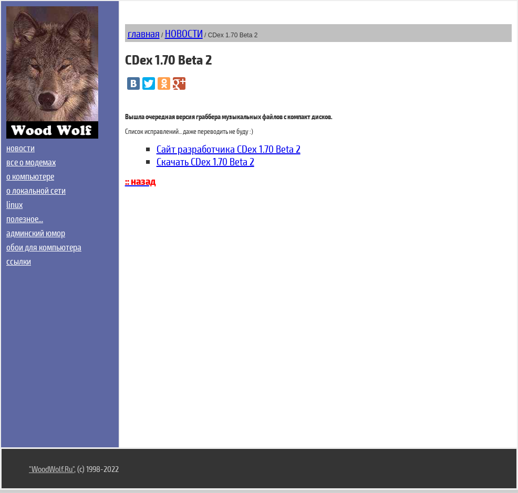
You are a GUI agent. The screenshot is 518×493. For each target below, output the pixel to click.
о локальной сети (36, 190)
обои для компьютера (43, 247)
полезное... (24, 218)
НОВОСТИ (184, 33)
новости (20, 147)
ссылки (18, 261)
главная (144, 33)
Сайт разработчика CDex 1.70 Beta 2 (229, 148)
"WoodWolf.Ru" (51, 469)
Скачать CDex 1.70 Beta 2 (205, 161)
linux (14, 204)
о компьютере (30, 176)
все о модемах (31, 161)
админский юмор (35, 232)
